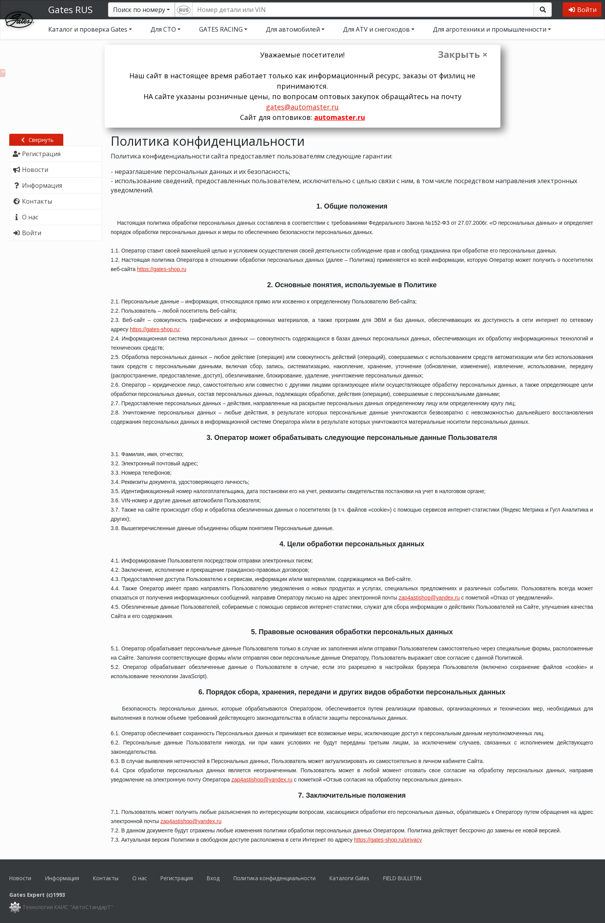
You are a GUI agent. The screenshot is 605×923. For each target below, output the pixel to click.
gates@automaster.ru (302, 106)
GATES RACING (221, 29)
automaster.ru (339, 117)
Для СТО (163, 29)
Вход (213, 878)
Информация (62, 878)
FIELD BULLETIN (402, 878)
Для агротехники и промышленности (489, 29)
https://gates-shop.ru (161, 269)
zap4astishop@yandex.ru (429, 598)
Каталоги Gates (349, 878)
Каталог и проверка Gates (87, 29)
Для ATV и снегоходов (376, 29)
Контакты (105, 878)
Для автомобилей (293, 29)
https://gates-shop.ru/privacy (388, 840)
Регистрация (177, 878)
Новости (20, 878)
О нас (139, 878)
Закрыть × (463, 54)
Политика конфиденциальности (274, 878)
